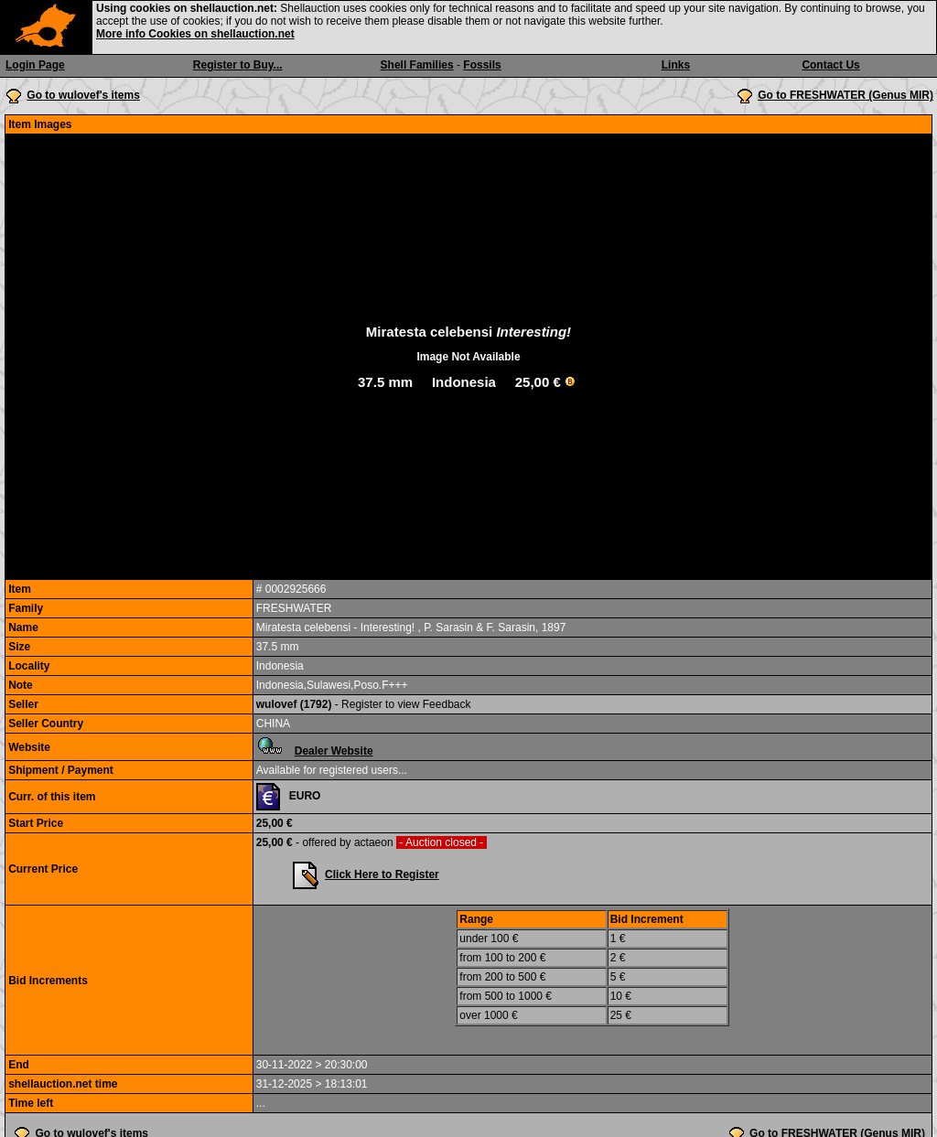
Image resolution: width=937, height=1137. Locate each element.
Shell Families (417, 65)
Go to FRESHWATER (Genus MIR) (845, 95)
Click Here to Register (382, 874)
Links (676, 65)
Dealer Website (334, 751)
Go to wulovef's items (83, 95)
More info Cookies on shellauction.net (195, 33)
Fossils (482, 65)
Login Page (35, 65)
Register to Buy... (238, 65)
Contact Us (830, 65)
